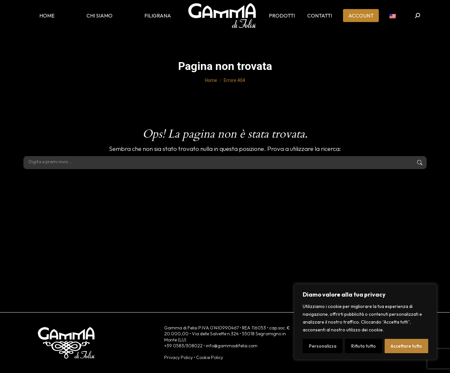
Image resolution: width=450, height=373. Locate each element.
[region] (365, 322)
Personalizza (323, 346)
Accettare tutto (406, 346)
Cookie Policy (209, 357)
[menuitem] (392, 19)
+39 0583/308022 (183, 346)
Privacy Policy (178, 357)
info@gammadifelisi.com (232, 346)
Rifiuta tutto (363, 346)
